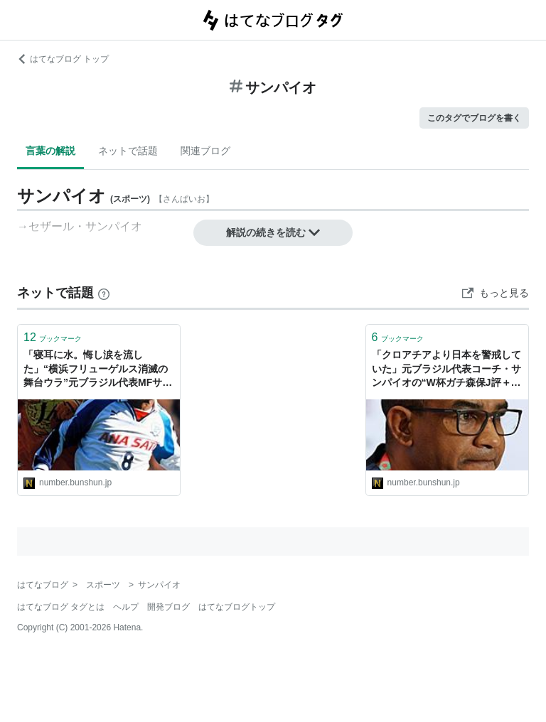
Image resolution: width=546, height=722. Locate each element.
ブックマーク (52, 337)
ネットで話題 (128, 150)
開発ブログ (168, 607)
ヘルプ (126, 607)
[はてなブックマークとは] (103, 293)
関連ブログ (205, 150)
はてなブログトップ (236, 607)
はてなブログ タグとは (61, 607)
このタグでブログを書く (474, 118)
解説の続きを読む (273, 232)
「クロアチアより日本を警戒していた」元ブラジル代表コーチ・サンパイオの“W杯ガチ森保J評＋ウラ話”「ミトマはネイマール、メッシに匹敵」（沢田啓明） (446, 370)
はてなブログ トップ (63, 59)
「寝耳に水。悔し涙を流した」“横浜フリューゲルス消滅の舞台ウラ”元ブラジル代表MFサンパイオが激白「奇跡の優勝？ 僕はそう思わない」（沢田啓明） (97, 370)
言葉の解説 (50, 150)
